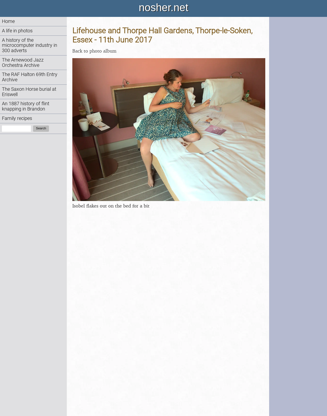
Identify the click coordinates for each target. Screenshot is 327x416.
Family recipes (17, 118)
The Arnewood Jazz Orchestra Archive (23, 62)
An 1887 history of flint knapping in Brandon (25, 106)
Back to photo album (94, 51)
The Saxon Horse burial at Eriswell (29, 91)
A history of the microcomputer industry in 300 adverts (29, 45)
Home (8, 21)
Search (41, 128)
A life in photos (17, 31)
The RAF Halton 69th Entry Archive (29, 77)
